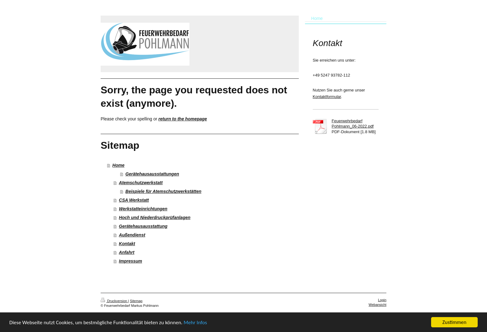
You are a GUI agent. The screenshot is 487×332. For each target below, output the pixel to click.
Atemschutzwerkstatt (141, 182)
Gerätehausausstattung (143, 226)
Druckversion (114, 301)
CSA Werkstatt (134, 200)
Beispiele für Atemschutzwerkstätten (163, 191)
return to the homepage (182, 118)
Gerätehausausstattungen (152, 173)
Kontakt (127, 243)
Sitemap (136, 301)
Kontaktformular (327, 96)
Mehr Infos (195, 322)
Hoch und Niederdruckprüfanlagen (154, 217)
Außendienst (132, 234)
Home (118, 165)
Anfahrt (126, 252)
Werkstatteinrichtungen (143, 208)
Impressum (130, 261)
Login (382, 300)
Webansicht (377, 304)
